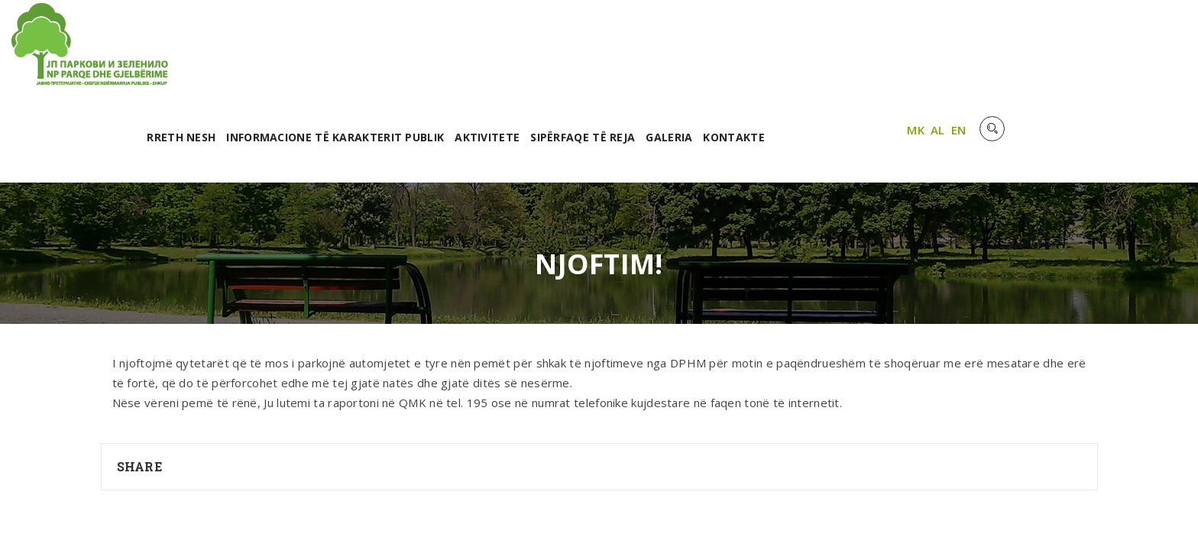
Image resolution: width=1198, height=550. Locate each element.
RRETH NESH (390, 51)
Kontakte (943, 51)
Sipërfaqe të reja (792, 51)
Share (140, 381)
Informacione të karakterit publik (544, 51)
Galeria (879, 51)
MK (1100, 48)
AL (1122, 48)
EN (1143, 48)
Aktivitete (696, 51)
